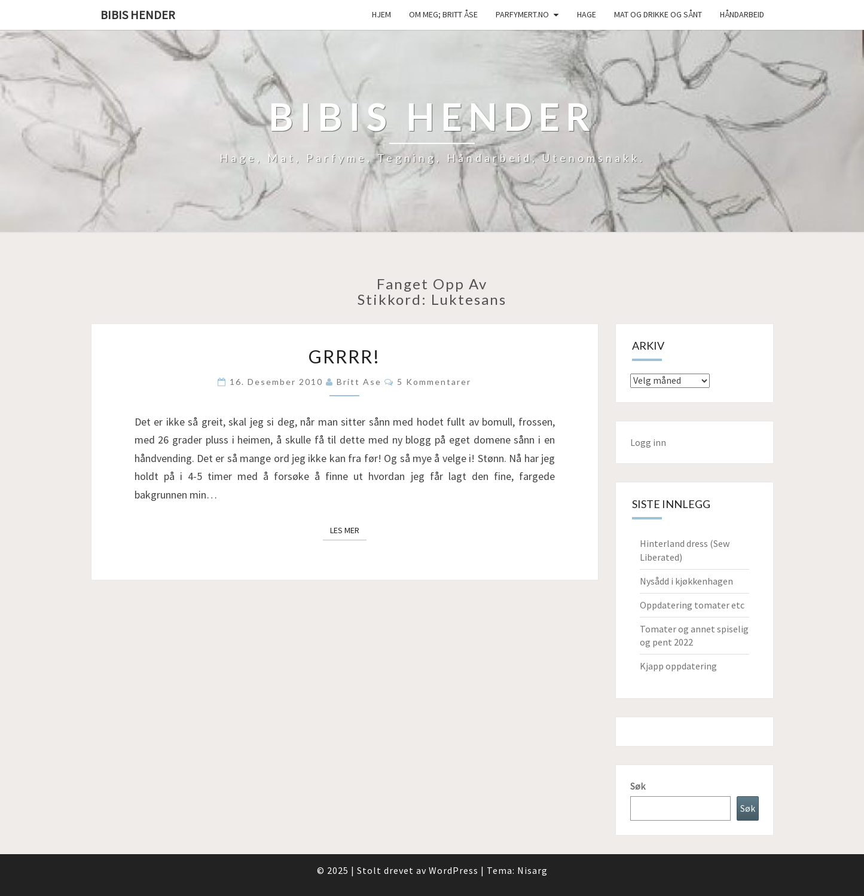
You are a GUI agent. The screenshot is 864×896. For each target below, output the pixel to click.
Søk (637, 786)
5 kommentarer (434, 382)
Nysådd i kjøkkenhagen (686, 581)
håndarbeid (742, 14)
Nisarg (532, 870)
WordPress (453, 870)
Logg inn (648, 442)
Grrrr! (344, 356)
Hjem (381, 14)
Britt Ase (359, 382)
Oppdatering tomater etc (692, 605)
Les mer (348, 530)
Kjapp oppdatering (678, 666)
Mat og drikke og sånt (658, 14)
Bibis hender (137, 14)
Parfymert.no (522, 14)
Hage (586, 14)
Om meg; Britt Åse (443, 14)
